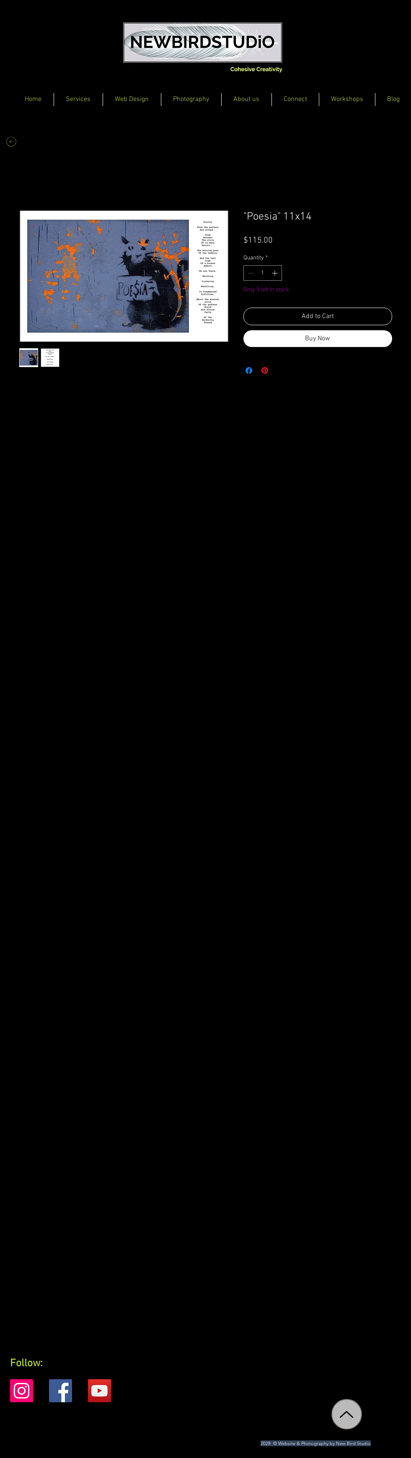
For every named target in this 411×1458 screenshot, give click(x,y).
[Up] (346, 1414)
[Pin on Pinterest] (265, 370)
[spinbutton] (262, 273)
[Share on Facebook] (249, 370)
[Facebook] (60, 1390)
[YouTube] (99, 1390)
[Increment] (275, 273)
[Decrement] (250, 273)
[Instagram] (21, 1390)
